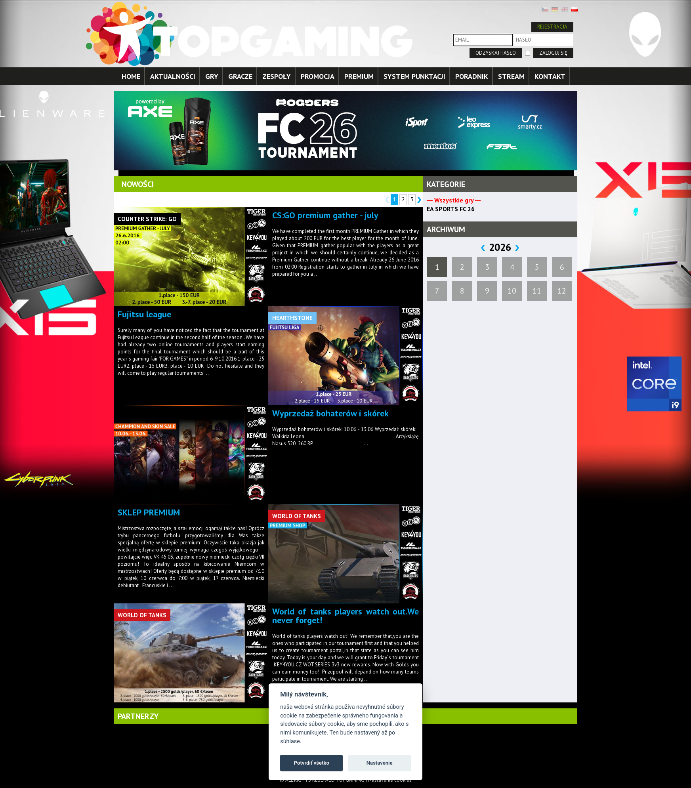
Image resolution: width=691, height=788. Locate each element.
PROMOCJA (317, 76)
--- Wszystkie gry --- (454, 200)
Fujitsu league (144, 314)
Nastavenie (379, 763)
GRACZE (240, 76)
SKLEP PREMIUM (149, 512)
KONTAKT (549, 76)
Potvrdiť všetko (311, 763)
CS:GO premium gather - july (325, 215)
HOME (131, 76)
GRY (211, 76)
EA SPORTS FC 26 (451, 209)
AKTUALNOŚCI (172, 76)
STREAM (511, 76)
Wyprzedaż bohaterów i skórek (330, 413)
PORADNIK (471, 76)
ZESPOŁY (276, 76)
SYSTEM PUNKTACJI (414, 76)
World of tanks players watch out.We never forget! (345, 616)
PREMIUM (359, 76)
